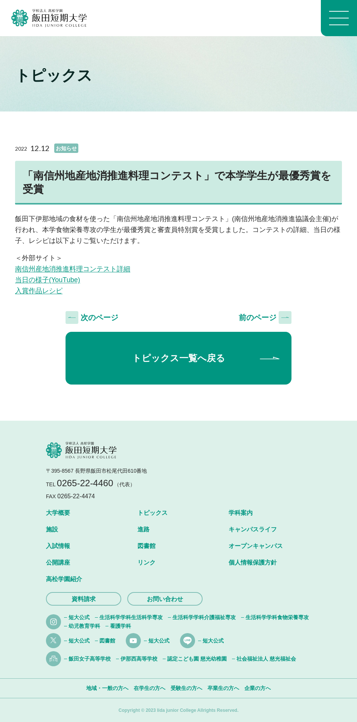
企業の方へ (257, 688)
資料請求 (84, 599)
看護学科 (120, 626)
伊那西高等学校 (139, 659)
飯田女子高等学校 (90, 659)
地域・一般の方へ (107, 688)
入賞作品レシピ (39, 291)
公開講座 (58, 562)
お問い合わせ (165, 599)
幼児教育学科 (84, 626)
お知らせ (66, 148)
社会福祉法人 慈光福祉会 (266, 659)
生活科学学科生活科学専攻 (131, 617)
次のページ (99, 317)
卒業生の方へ (223, 688)
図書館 (146, 546)
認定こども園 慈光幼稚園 (197, 659)
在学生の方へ (149, 688)
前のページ (257, 317)
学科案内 (241, 513)
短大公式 (79, 617)
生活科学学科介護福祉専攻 (204, 617)
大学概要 (58, 513)
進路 (143, 529)
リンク (146, 562)
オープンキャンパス (256, 546)
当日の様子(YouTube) (47, 280)
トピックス (152, 513)
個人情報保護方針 (253, 562)
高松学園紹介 (64, 579)
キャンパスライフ (253, 529)
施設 (52, 529)
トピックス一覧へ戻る (178, 358)
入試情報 (58, 546)
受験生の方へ (186, 688)
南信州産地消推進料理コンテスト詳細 (72, 269)
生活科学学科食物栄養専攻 (277, 617)
